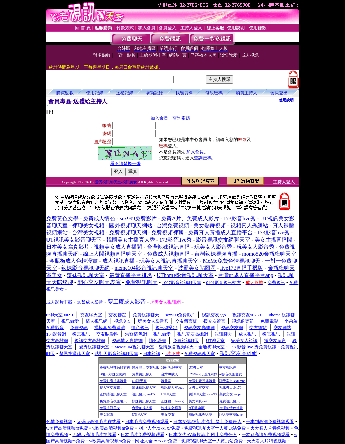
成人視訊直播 (118, 261)
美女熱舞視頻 (209, 225)
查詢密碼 (181, 118)
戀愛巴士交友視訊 (145, 367)
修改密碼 (214, 92)
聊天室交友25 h (111, 387)
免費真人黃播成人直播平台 (220, 232)
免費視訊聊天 (142, 374)
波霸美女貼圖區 (197, 268)
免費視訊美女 (110, 408)
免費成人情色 (99, 218)
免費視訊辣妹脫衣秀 (115, 367)
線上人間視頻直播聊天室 (112, 254)
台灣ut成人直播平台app (245, 275)
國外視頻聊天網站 (130, 225)
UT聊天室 (196, 367)
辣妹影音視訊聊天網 (85, 268)
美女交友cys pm (231, 394)
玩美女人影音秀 (213, 247)
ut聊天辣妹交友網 (113, 374)
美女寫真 (106, 414)
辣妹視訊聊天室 (85, 275)
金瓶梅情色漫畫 (231, 408)
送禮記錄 (124, 92)
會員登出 (279, 92)
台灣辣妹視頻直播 (216, 254)
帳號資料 (184, 92)
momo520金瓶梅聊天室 (269, 254)
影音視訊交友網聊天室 (223, 240)
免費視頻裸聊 (167, 232)
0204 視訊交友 (171, 367)
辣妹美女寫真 (171, 408)
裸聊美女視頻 (88, 225)
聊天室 (166, 381)
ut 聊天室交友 (199, 387)
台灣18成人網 (142, 408)
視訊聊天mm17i (143, 394)
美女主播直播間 (273, 240)
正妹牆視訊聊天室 (113, 394)
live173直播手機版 (241, 268)
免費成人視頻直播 (168, 254)
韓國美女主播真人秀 (130, 240)
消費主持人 (246, 92)
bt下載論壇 (197, 408)
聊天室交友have (231, 414)
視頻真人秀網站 (249, 225)
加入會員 (159, 118)
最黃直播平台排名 (130, 275)
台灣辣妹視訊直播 (168, 247)
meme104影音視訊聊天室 (144, 268)
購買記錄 (154, 92)
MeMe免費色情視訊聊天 (231, 261)
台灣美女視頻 (88, 232)
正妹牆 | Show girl (174, 401)
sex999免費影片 (138, 218)
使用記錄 (94, 92)
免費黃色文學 (62, 218)
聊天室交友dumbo (232, 381)
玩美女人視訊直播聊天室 (168, 261)
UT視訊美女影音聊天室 (74, 240)
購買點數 (65, 92)
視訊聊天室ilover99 (203, 394)
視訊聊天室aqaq (172, 387)
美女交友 (168, 414)
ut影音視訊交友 (230, 374)
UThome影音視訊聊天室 (185, 275)
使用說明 (286, 100)
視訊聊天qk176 (230, 387)
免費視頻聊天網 (128, 232)
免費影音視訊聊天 (113, 381)
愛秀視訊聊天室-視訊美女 (116, 182)
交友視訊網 (227, 367)
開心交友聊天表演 (99, 282)
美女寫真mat (198, 401)
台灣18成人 (169, 374)
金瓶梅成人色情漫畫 (73, 261)
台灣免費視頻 (173, 225)
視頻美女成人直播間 (118, 247)
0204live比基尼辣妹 (203, 374)
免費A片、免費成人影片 (190, 218)
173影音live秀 (239, 218)
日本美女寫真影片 (67, 247)
